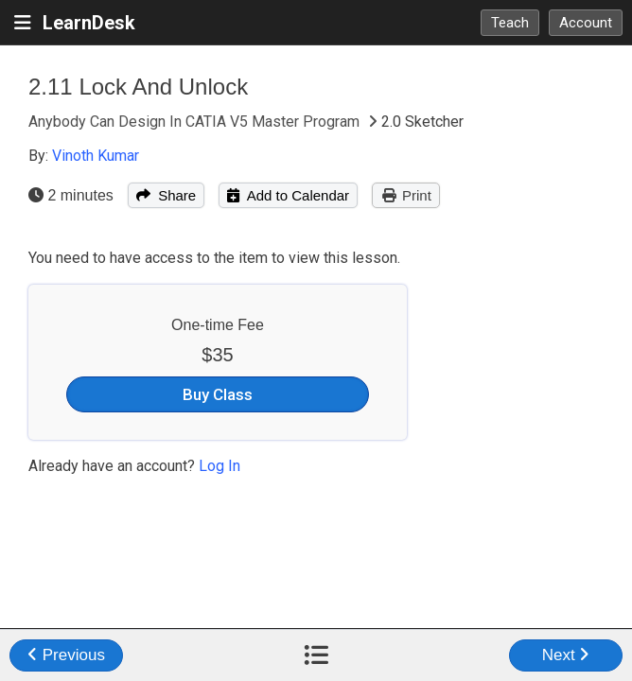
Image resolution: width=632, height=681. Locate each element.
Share (166, 195)
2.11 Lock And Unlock (138, 86)
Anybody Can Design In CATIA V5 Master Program (195, 122)
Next (566, 655)
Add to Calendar (288, 195)
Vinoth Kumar (95, 156)
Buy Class (218, 394)
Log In (219, 466)
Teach (510, 22)
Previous (66, 655)
